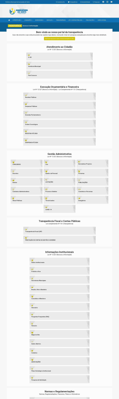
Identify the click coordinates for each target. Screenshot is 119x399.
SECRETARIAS (39, 20)
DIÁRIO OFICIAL (102, 20)
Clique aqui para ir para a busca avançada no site (59, 38)
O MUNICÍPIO (28, 20)
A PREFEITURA (17, 20)
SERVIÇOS (50, 20)
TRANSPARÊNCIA (61, 20)
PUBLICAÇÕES (90, 20)
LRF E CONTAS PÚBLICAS (75, 20)
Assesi (53, 394)
